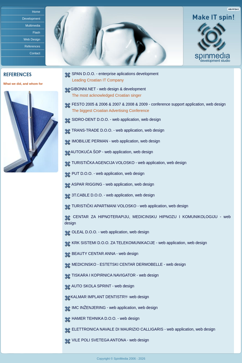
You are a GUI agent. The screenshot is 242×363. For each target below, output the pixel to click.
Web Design (32, 39)
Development (31, 18)
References (32, 46)
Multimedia (32, 25)
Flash (36, 32)
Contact (35, 53)
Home (36, 11)
